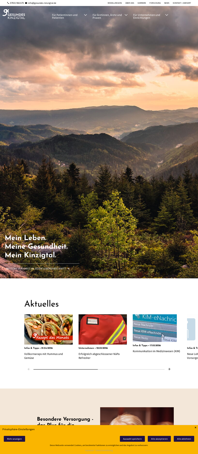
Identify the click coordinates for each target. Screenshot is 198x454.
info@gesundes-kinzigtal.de (40, 3)
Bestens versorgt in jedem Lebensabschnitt (38, 268)
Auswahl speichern (132, 438)
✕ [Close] (195, 427)
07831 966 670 (15, 3)
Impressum (89, 450)
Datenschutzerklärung (104, 450)
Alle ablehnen (184, 438)
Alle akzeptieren (159, 438)
